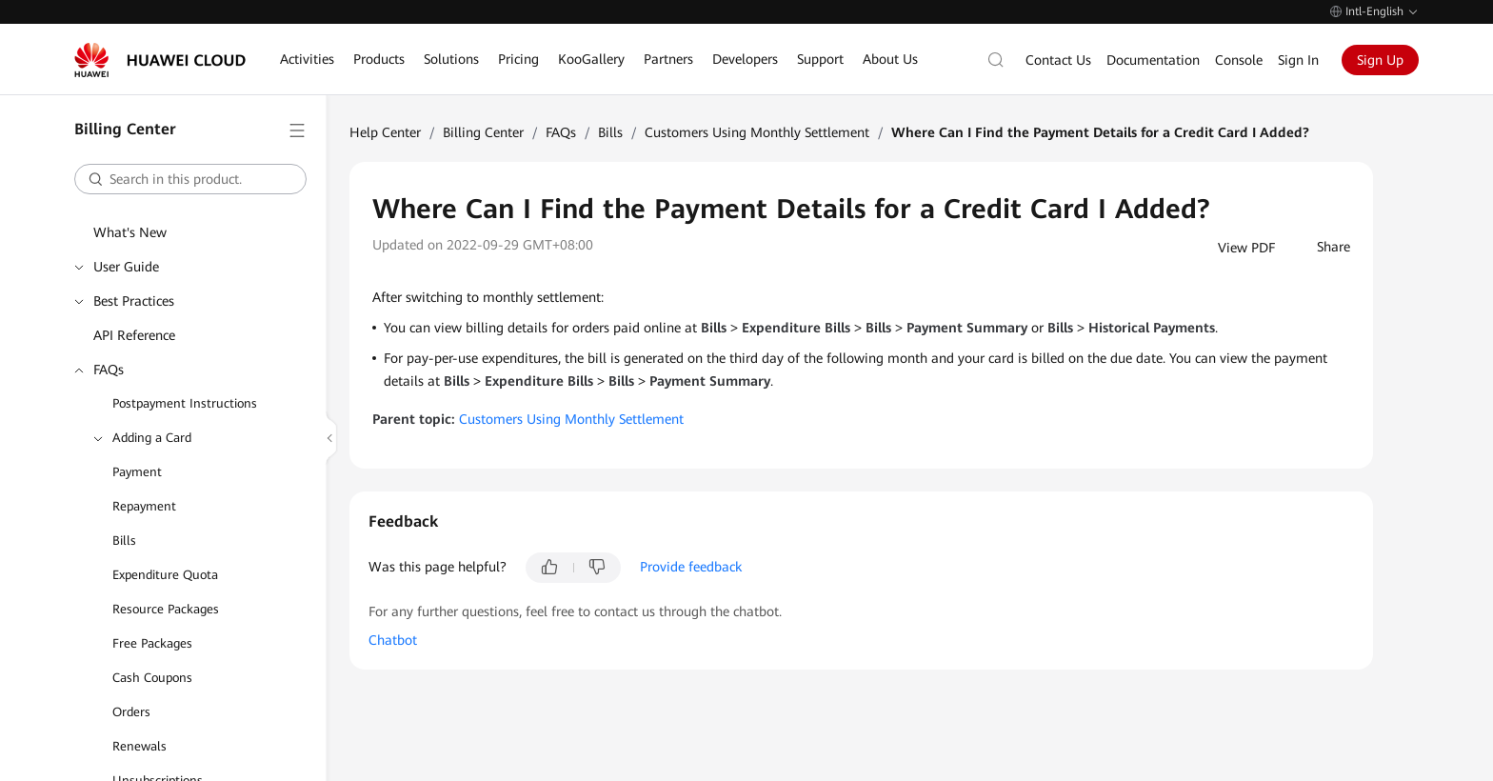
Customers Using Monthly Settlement (757, 132)
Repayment (144, 506)
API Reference (134, 335)
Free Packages (152, 643)
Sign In (1298, 60)
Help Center (385, 132)
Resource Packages (165, 609)
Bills (124, 540)
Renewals (139, 746)
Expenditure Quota (165, 575)
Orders (131, 712)
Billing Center (483, 132)
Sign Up (1380, 60)
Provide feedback (691, 566)
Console (1239, 60)
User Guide (126, 266)
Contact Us (1058, 60)
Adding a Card (151, 438)
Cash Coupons (152, 678)
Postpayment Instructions (184, 403)
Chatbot (392, 640)
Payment (137, 472)
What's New (130, 232)
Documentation (1153, 60)
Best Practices (133, 301)
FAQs (108, 369)
